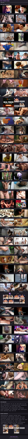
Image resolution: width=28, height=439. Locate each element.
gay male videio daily (10, 422)
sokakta (26, 419)
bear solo (2, 410)
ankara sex (23, 418)
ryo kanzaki (12, 419)
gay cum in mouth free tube (21, 422)
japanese (20, 403)
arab (14, 422)
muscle (25, 403)
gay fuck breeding (8, 419)
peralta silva (19, 406)
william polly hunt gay (6, 405)
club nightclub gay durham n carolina (15, 405)
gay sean (19, 409)
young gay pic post (6, 423)
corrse (11, 409)
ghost (15, 410)
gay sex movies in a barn (18, 418)
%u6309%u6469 (14, 423)
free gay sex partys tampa (11, 416)
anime (13, 406)
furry (13, 403)
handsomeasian (11, 415)
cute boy (16, 422)
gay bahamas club (6, 410)
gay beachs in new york (24, 409)
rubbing (10, 410)
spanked (2, 423)
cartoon (10, 406)
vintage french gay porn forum (4, 415)
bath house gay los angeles (4, 416)
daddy (18, 403)
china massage (15, 415)
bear (23, 403)
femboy (2, 405)
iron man (23, 416)
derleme (16, 406)
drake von (19, 415)
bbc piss (2, 419)
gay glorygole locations (24, 405)
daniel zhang (8, 418)
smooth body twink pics (20, 423)
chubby (21, 416)
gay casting (2, 409)
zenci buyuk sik (16, 419)
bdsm (5, 406)
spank (8, 406)
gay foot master (17, 416)
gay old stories (2, 406)
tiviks (4, 419)
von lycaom (20, 419)
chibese (13, 410)
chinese (2, 403)
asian (15, 403)
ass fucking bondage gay (4, 422)
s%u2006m (10, 423)
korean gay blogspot (6, 409)
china (11, 403)
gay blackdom (12, 418)
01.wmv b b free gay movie (6, 403)
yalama (23, 419)
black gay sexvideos (15, 409)
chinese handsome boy (3, 418)
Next (18, 293)
